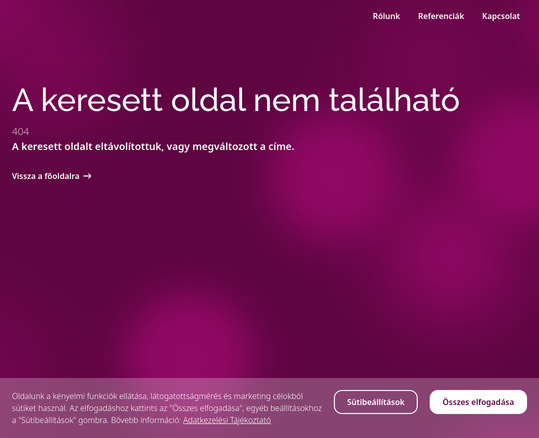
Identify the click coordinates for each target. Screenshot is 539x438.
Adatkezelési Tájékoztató (227, 420)
